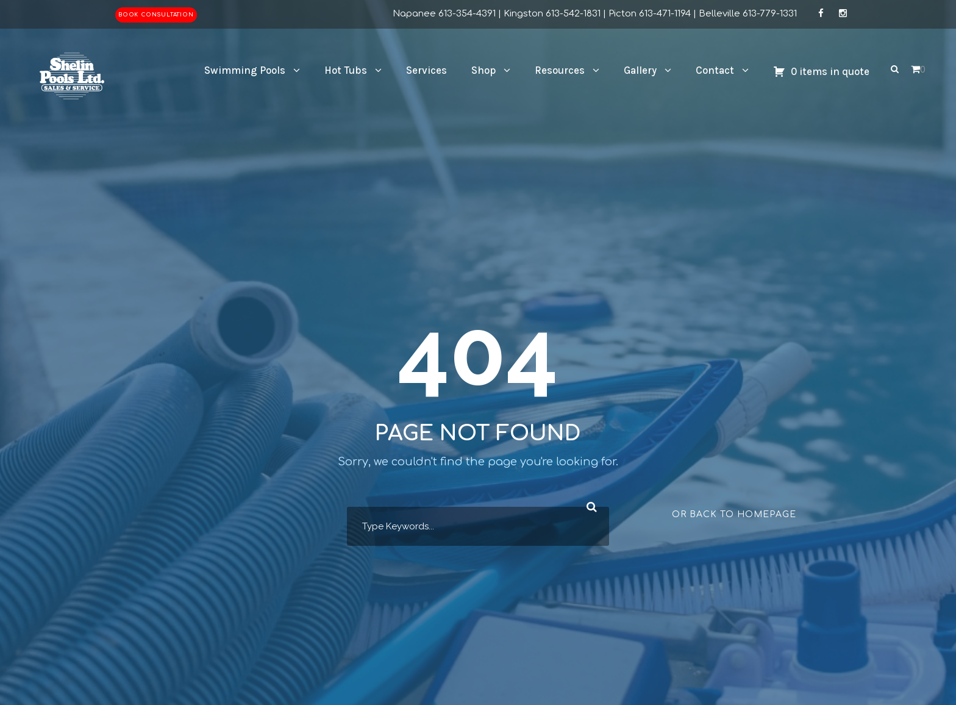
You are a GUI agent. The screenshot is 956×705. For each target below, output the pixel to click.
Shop (483, 70)
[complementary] (867, 638)
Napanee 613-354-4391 (444, 14)
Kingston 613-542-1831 (552, 14)
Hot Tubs (345, 70)
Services (426, 70)
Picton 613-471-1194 (649, 14)
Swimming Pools (244, 70)
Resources (560, 70)
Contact (715, 70)
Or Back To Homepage (734, 514)
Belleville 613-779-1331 (748, 14)
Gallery (640, 70)
